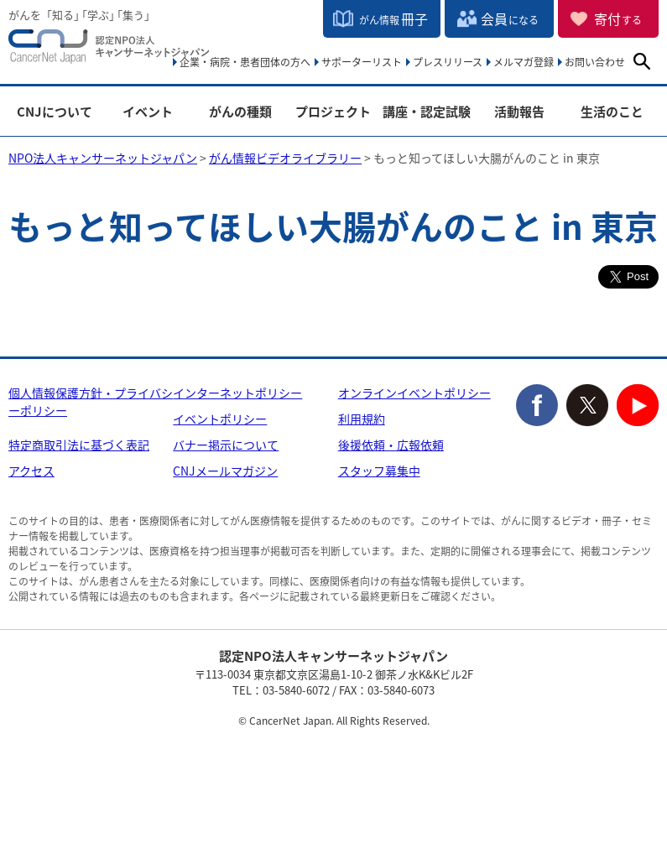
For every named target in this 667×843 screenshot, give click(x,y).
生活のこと (612, 112)
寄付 (618, 18)
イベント (147, 112)
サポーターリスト (361, 62)
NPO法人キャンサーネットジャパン (109, 50)
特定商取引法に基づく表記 (78, 444)
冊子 (393, 18)
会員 (510, 18)
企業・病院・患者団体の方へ (245, 62)
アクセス (31, 470)
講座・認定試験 (427, 112)
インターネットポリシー (237, 392)
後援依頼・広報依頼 (391, 444)
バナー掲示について (226, 444)
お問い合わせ (595, 62)
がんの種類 (240, 112)
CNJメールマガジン (225, 470)
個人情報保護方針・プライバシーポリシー (90, 401)
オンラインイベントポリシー (414, 392)
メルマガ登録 (523, 62)
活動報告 (519, 112)
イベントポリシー (220, 418)
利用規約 (361, 418)
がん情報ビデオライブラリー (285, 157)
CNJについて (54, 112)
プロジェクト (333, 112)
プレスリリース (447, 62)
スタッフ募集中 (379, 470)
